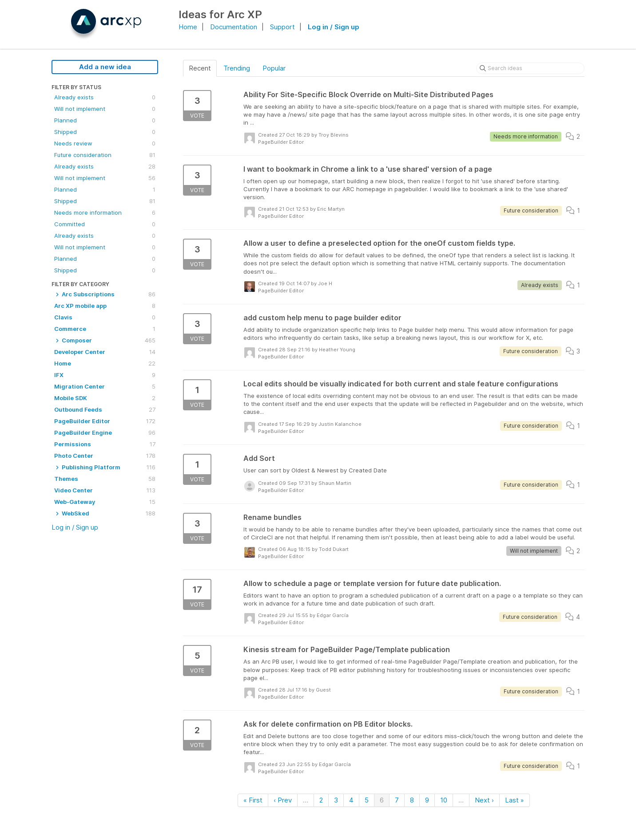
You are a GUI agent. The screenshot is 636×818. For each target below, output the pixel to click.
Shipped (104, 131)
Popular (274, 68)
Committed (104, 224)
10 (443, 800)
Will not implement (104, 108)
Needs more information (104, 212)
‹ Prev (283, 800)
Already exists (104, 97)
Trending (236, 68)
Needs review (104, 143)
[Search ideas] (530, 68)
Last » (514, 800)
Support (282, 27)
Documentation (233, 27)
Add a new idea (105, 67)
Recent (200, 68)
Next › (484, 800)
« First (252, 800)
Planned (104, 120)
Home (188, 27)
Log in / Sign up (333, 27)
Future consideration (104, 154)
